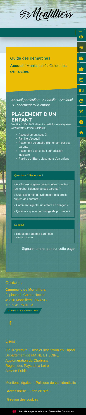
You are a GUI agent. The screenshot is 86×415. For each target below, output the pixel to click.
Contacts (13, 282)
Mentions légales (18, 383)
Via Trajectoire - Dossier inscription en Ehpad (40, 350)
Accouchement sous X (33, 134)
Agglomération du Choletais (26, 360)
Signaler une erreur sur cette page (48, 249)
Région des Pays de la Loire (27, 366)
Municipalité (36, 66)
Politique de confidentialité (56, 383)
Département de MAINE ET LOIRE (32, 355)
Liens (10, 341)
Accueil (16, 66)
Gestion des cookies (22, 399)
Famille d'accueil (29, 138)
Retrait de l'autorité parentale (34, 233)
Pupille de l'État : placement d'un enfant (44, 158)
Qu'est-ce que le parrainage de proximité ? (43, 211)
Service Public (16, 371)
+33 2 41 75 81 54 (19, 305)
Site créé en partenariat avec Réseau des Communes (43, 411)
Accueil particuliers (26, 100)
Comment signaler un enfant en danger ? (42, 205)
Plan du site (39, 391)
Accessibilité (16, 391)
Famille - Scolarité (59, 100)
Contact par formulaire (23, 310)
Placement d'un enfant (32, 105)
